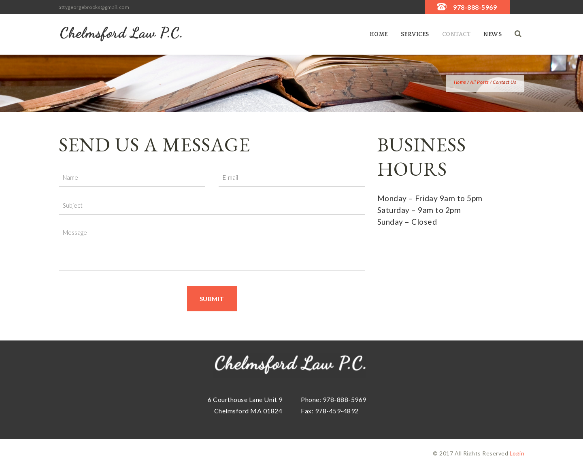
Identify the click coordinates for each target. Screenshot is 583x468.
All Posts (479, 82)
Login (517, 453)
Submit (212, 298)
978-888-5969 (475, 7)
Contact (456, 34)
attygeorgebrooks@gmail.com (94, 7)
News (492, 34)
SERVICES (415, 34)
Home (379, 34)
